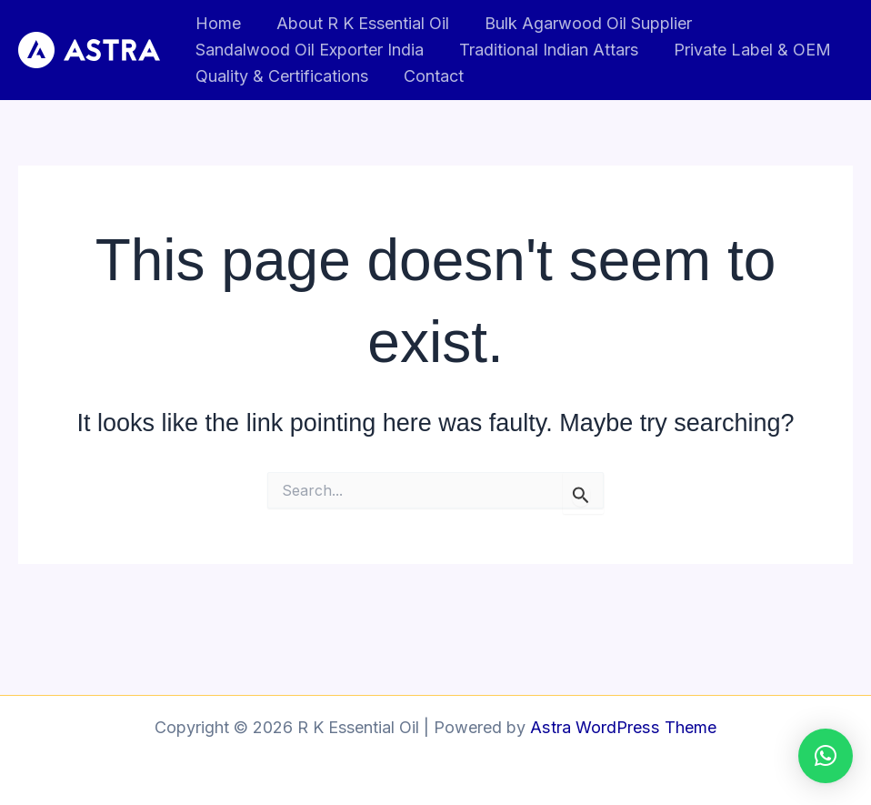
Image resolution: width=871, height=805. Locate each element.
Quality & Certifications (281, 76)
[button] (825, 756)
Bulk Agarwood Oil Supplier (582, 23)
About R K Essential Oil (359, 23)
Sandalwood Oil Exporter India (309, 49)
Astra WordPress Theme (624, 727)
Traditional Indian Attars (545, 49)
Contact (430, 76)
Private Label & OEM (746, 49)
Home (217, 23)
